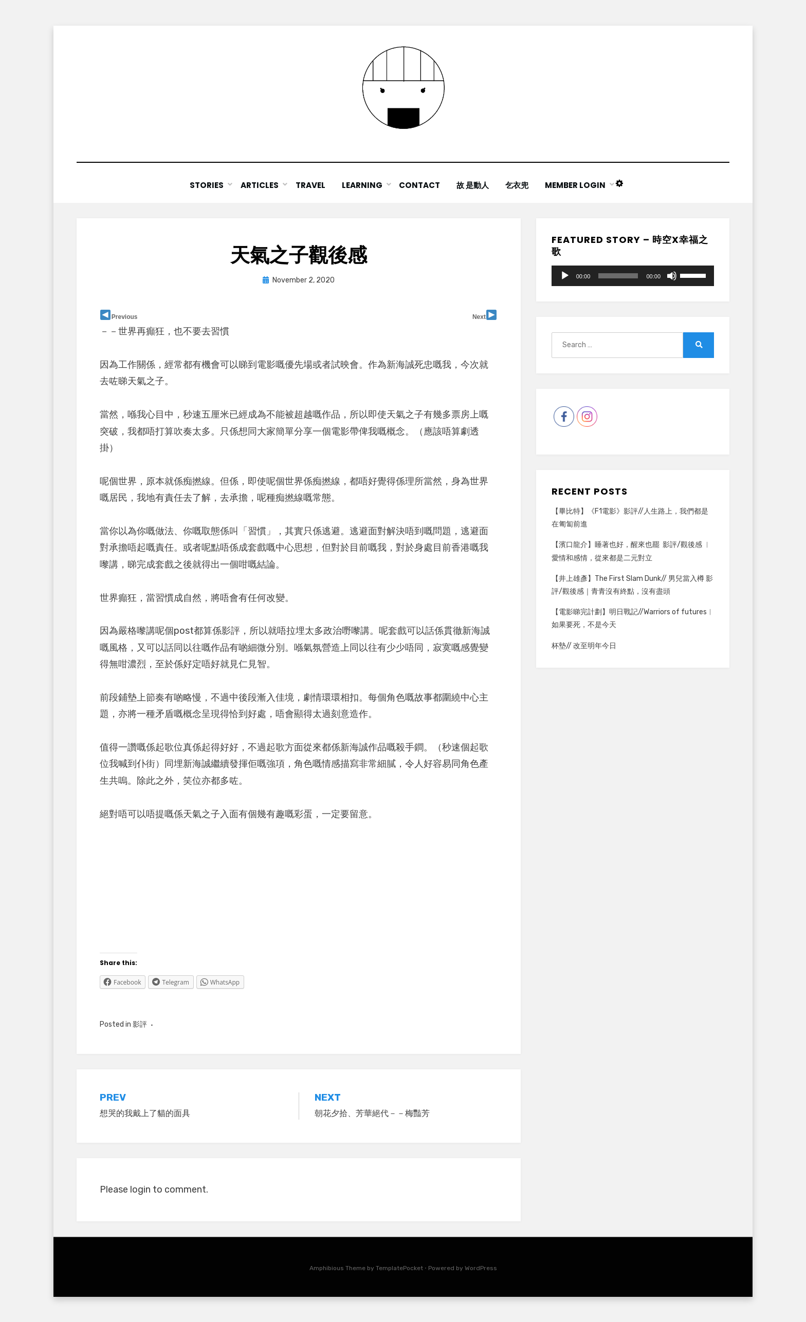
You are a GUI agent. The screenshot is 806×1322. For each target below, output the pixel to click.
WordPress (481, 1267)
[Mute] (672, 275)
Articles (258, 185)
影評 (140, 1023)
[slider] (618, 275)
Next (479, 316)
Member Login (578, 185)
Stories (204, 185)
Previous (125, 316)
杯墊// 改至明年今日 (584, 645)
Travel (309, 185)
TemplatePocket (399, 1267)
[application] (633, 275)
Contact (419, 185)
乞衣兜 (518, 185)
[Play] (565, 275)
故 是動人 (473, 185)
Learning (361, 185)
